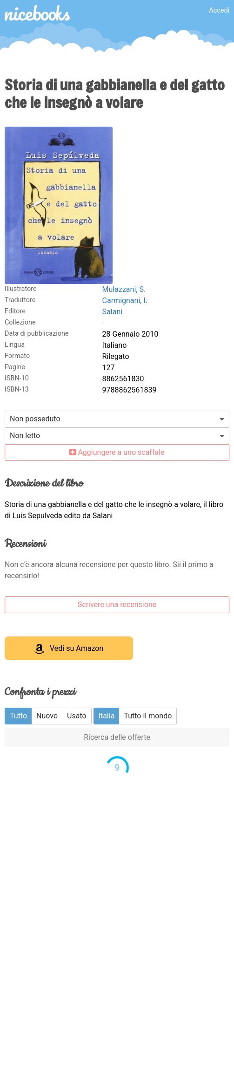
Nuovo (47, 715)
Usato (77, 715)
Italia (107, 715)
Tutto (18, 715)
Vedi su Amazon (68, 649)
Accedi (219, 10)
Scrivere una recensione (117, 604)
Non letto (25, 435)
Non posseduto (35, 418)
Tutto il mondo (148, 715)
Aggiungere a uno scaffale (116, 452)
